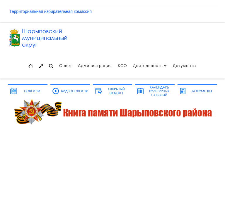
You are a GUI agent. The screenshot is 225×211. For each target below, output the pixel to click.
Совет (65, 65)
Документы (185, 65)
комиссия (83, 11)
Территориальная (26, 11)
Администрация (95, 65)
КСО (122, 65)
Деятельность (148, 65)
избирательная (59, 11)
